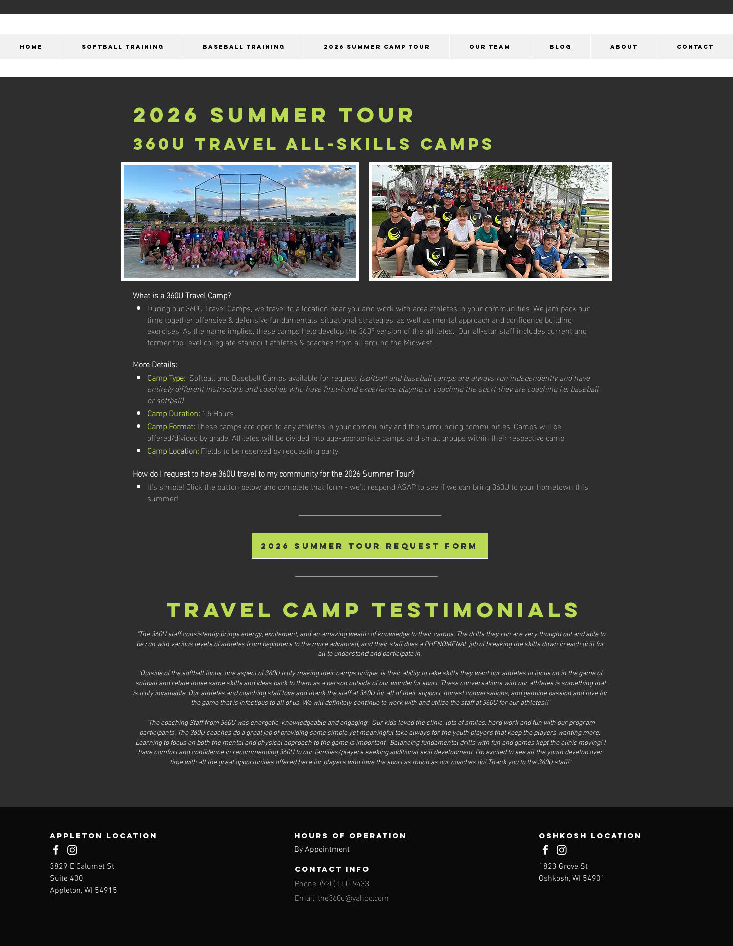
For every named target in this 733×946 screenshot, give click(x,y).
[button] (122, 46)
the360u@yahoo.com (353, 897)
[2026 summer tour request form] (370, 546)
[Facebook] (55, 849)
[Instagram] (72, 849)
